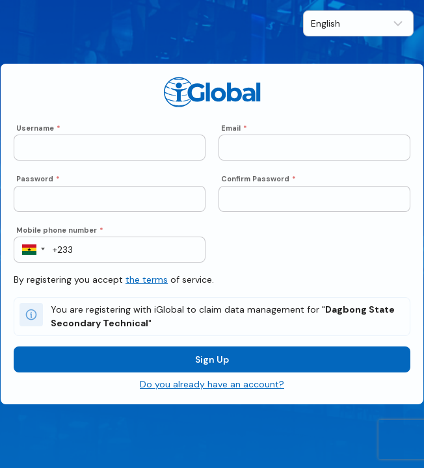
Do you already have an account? (212, 384)
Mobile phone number (59, 230)
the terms (147, 279)
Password (38, 178)
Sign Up (212, 359)
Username (38, 128)
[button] (30, 250)
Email (234, 128)
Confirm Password (258, 178)
